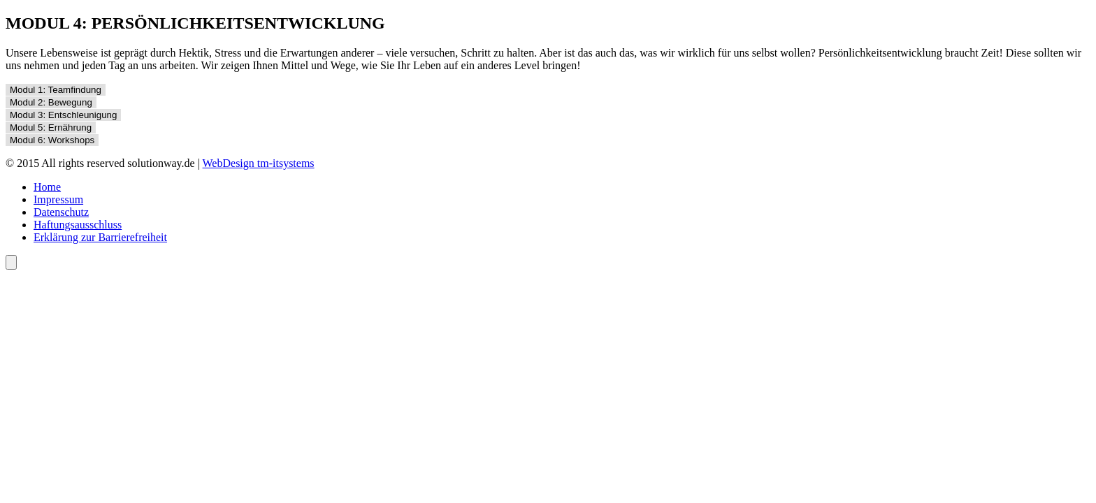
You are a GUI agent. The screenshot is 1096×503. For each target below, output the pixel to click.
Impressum (58, 199)
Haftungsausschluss (78, 225)
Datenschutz (61, 212)
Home (47, 187)
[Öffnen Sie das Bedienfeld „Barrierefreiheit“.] (11, 262)
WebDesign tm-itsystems (259, 163)
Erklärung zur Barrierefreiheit (100, 237)
